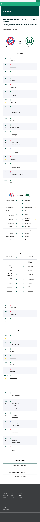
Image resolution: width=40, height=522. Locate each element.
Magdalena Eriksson (10, 210)
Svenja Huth (12, 80)
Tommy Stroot (28, 239)
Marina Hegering (28, 210)
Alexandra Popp (28, 230)
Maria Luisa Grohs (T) (10, 200)
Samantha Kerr (9, 291)
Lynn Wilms (12, 60)
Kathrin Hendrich (13, 182)
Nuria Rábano (14, 134)
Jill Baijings (10, 283)
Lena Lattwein (14, 114)
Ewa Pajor (27, 236)
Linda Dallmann (13, 67)
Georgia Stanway (11, 223)
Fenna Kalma (30, 291)
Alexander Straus (11, 239)
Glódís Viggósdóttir (10, 207)
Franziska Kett (14, 142)
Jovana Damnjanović (16, 144)
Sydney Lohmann (15, 150)
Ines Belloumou (9, 261)
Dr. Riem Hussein (13, 29)
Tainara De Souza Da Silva (16, 174)
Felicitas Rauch (13, 102)
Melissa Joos (23, 472)
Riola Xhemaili (30, 283)
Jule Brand (14, 110)
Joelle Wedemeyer (13, 120)
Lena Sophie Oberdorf (14, 73)
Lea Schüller (11, 230)
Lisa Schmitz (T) (28, 200)
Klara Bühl (12, 87)
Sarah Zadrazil (11, 219)
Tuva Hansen (10, 270)
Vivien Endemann (15, 112)
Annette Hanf (23, 476)
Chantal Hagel (30, 274)
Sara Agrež (30, 270)
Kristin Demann (31, 279)
